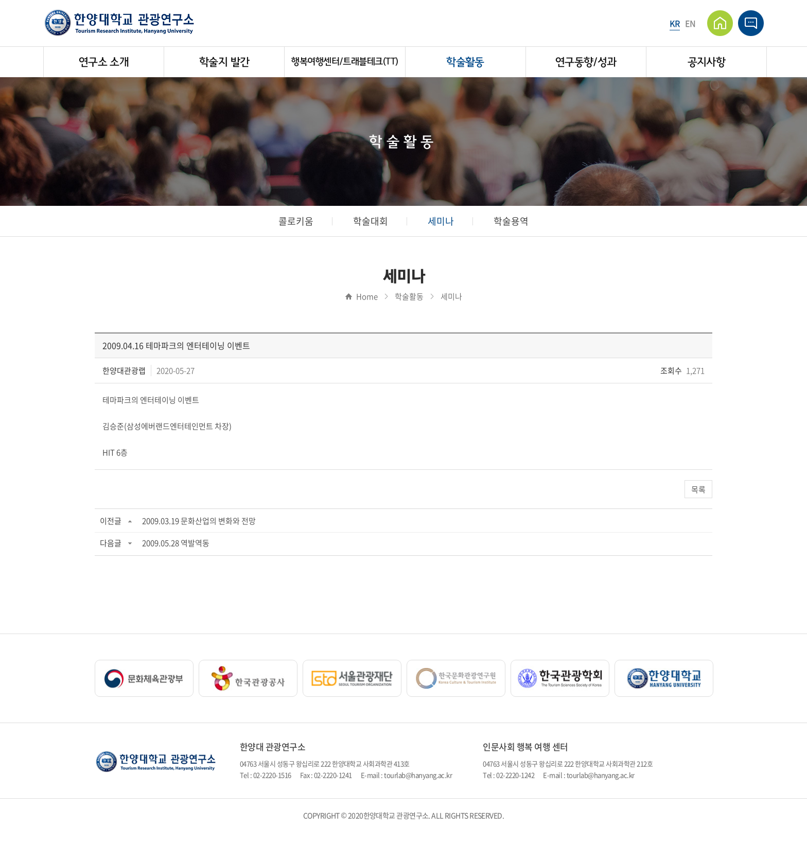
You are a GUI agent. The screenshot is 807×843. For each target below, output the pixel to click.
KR (675, 23)
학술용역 (511, 221)
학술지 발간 (224, 62)
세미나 (441, 221)
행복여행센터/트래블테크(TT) (344, 62)
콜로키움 (295, 221)
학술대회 (370, 221)
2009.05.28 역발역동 (175, 543)
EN (690, 23)
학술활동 (465, 62)
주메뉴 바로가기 (0, 0)
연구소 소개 (104, 62)
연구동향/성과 (586, 62)
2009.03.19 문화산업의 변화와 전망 (199, 520)
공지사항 (706, 62)
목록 (698, 489)
